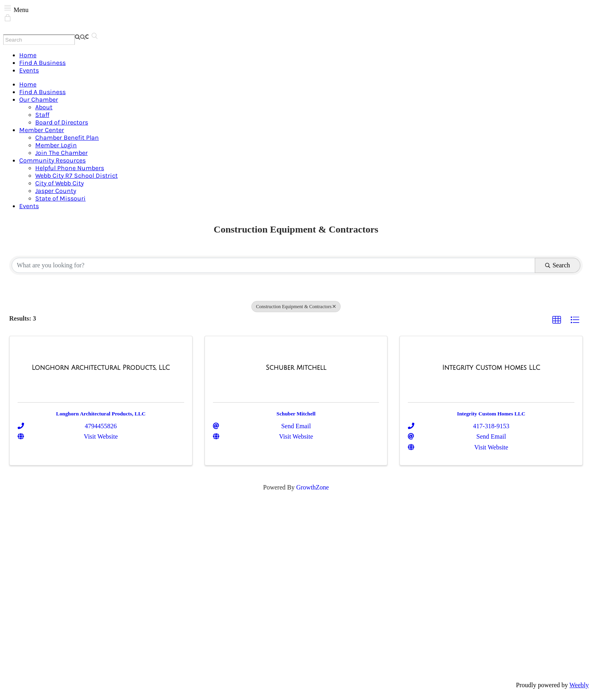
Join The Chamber (61, 152)
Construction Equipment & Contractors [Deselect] (296, 306)
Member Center (41, 130)
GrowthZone (312, 487)
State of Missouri (60, 198)
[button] (557, 320)
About (43, 107)
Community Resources (52, 160)
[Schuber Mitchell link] (296, 368)
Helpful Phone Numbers (69, 168)
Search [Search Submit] (557, 265)
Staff (42, 114)
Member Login (56, 145)
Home (27, 55)
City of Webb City (59, 183)
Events (29, 70)
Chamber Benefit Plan (67, 137)
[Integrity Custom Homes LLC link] (491, 368)
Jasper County (55, 191)
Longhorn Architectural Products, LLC (101, 414)
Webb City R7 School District (76, 175)
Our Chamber (38, 99)
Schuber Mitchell (296, 414)
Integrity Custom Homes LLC (491, 414)
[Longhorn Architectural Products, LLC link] (101, 368)
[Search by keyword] (273, 265)
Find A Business (42, 62)
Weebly (579, 685)
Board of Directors (61, 122)
